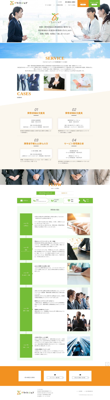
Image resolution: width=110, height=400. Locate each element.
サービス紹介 (48, 5)
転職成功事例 (60, 5)
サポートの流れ (71, 5)
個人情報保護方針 (89, 391)
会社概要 (60, 1)
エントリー (83, 3)
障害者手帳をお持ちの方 (45, 193)
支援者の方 (64, 193)
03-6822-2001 (70, 2)
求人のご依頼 (94, 3)
